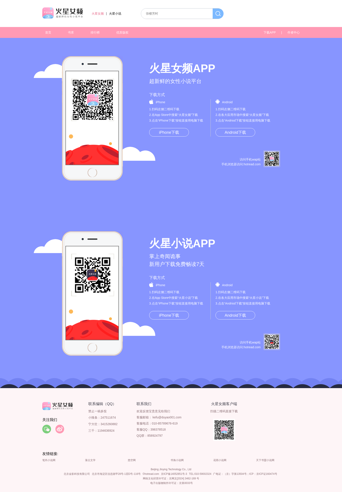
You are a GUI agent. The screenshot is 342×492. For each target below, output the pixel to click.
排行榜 (95, 32)
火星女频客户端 (224, 404)
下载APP (269, 32)
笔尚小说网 (48, 460)
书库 (71, 32)
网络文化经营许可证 (154, 478)
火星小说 (115, 13)
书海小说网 (177, 460)
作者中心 (293, 32)
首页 (48, 32)
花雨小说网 (219, 460)
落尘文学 (90, 460)
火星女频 (98, 13)
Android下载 (235, 132)
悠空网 (132, 460)
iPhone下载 (169, 132)
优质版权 (122, 32)
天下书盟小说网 (265, 460)
